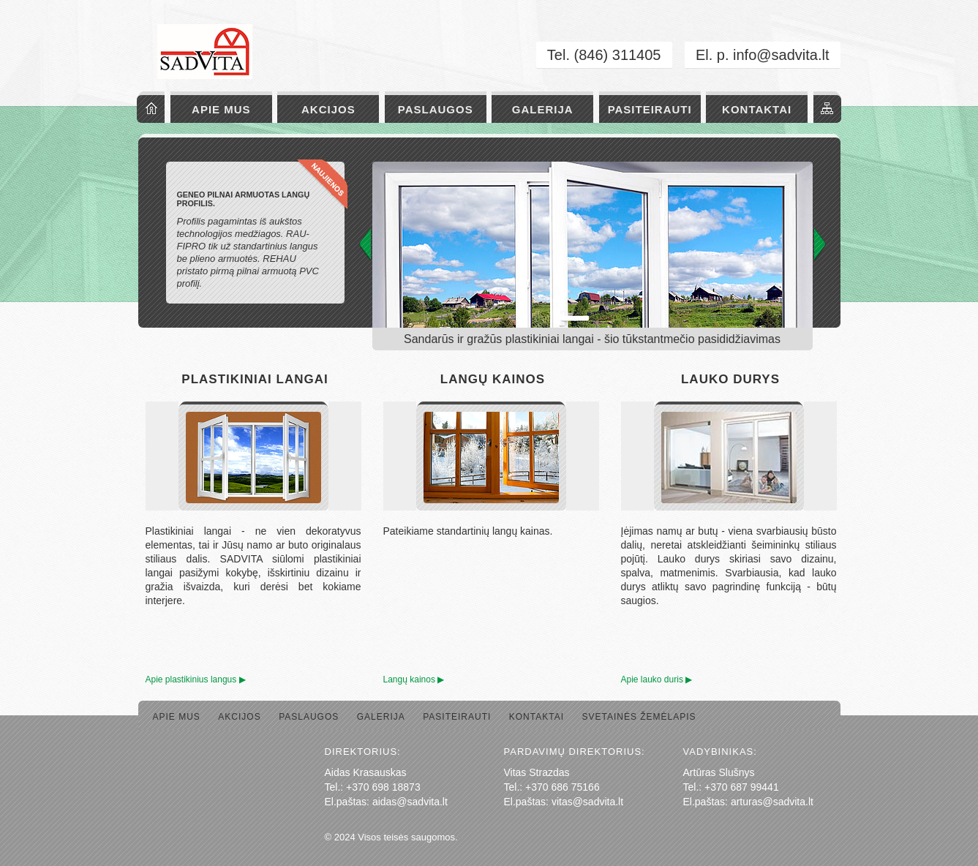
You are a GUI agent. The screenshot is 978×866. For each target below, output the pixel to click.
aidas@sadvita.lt (410, 801)
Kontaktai (756, 109)
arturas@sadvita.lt (772, 801)
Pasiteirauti (650, 109)
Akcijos (328, 109)
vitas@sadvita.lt (587, 801)
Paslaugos (435, 109)
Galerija (542, 109)
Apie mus (221, 109)
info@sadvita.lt (781, 55)
